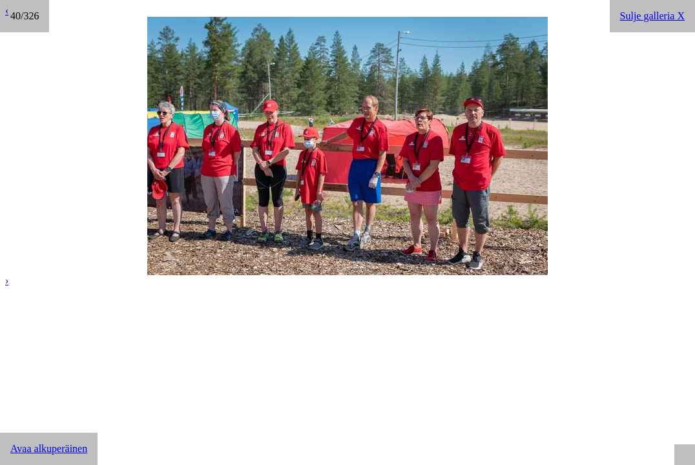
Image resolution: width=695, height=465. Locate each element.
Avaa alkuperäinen (48, 448)
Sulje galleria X (652, 15)
